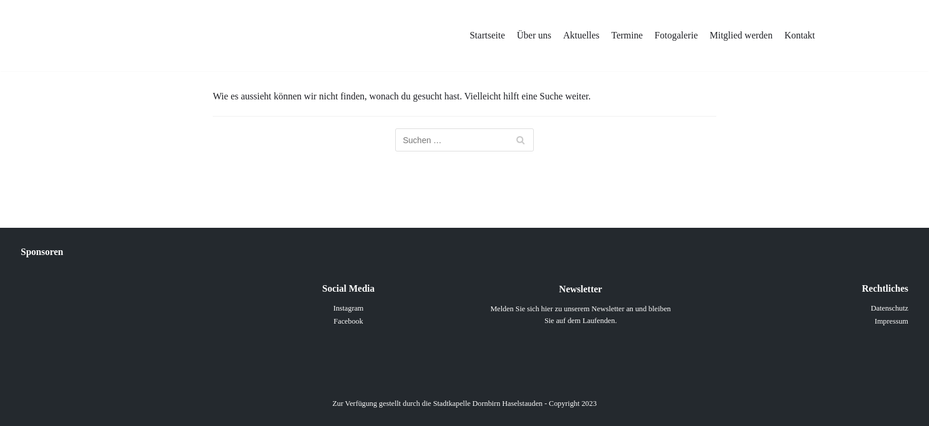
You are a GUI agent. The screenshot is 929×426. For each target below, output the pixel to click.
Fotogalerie (676, 35)
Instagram (348, 308)
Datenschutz (889, 308)
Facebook (348, 321)
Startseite (487, 35)
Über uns (534, 35)
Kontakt (799, 35)
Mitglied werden (741, 35)
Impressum (891, 321)
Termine (627, 35)
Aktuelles (581, 35)
